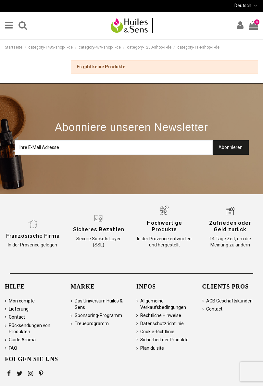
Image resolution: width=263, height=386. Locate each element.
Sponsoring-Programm (98, 315)
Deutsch (246, 5)
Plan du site (152, 348)
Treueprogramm (92, 323)
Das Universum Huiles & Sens (99, 304)
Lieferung (19, 309)
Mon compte (22, 300)
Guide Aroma (22, 339)
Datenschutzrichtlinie (162, 323)
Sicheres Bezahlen (98, 229)
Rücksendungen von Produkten (29, 329)
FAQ (13, 348)
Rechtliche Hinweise (160, 315)
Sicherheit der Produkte (164, 339)
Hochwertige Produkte (164, 226)
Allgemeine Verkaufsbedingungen (163, 304)
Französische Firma (33, 236)
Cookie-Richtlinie (157, 331)
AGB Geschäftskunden (229, 300)
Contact (17, 317)
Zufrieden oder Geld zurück (230, 226)
